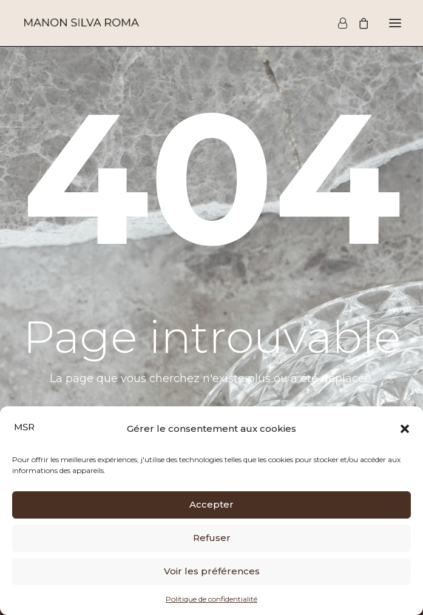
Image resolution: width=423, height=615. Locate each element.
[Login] (337, 23)
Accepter (211, 504)
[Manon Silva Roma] (81, 23)
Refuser (212, 537)
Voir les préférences (212, 571)
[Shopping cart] (358, 23)
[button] (405, 429)
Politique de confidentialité (211, 598)
